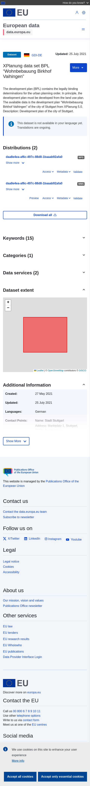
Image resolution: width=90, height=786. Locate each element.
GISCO (82, 370)
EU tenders (10, 632)
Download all (45, 215)
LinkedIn (32, 538)
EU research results (16, 639)
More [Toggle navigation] (78, 67)
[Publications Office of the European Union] (43, 469)
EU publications (13, 651)
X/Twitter (11, 538)
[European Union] (43, 683)
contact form (31, 720)
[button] (76, 2)
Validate (78, 171)
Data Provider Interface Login (22, 657)
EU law (8, 626)
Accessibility (11, 572)
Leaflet (39, 370)
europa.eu (34, 692)
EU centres (39, 724)
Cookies (8, 566)
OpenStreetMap (56, 370)
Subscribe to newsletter (18, 517)
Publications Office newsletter (22, 605)
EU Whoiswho (12, 645)
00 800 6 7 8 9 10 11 (26, 711)
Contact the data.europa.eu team (25, 511)
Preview (34, 198)
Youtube (74, 539)
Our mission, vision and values (23, 600)
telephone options (28, 715)
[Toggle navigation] (82, 29)
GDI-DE (37, 55)
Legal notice (11, 561)
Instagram (53, 539)
